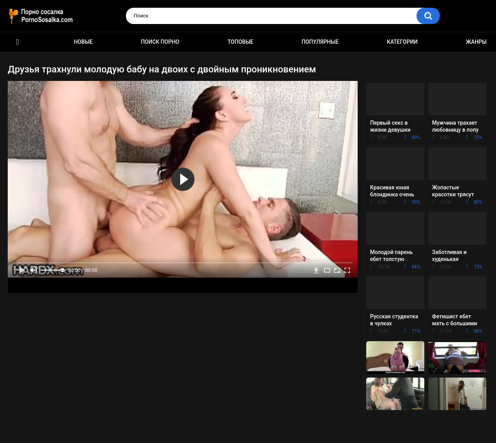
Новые (83, 42)
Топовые (240, 42)
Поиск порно (160, 42)
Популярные (319, 42)
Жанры (476, 42)
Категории (402, 42)
